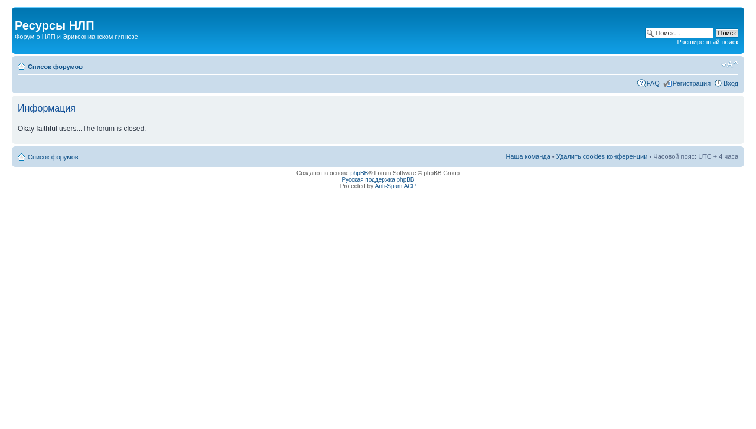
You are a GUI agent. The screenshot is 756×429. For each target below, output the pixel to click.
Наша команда (528, 156)
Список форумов (55, 66)
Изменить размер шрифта (729, 64)
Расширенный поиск (707, 41)
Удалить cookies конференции (602, 156)
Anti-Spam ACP (395, 186)
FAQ (653, 83)
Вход (731, 83)
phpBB (359, 173)
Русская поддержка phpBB (377, 179)
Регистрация (692, 83)
